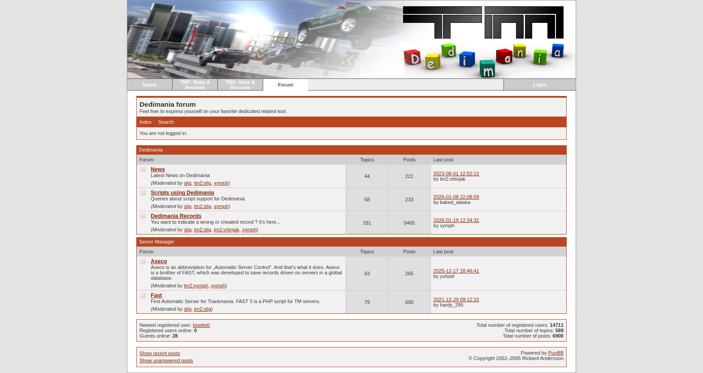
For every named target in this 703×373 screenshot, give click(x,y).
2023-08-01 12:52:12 (456, 173)
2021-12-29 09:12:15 (456, 299)
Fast (156, 295)
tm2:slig (202, 183)
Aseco (159, 261)
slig (187, 183)
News (158, 169)
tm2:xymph (196, 285)
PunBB (556, 353)
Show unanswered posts (166, 360)
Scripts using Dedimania (182, 193)
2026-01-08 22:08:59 (456, 197)
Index (145, 122)
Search (166, 122)
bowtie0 (201, 325)
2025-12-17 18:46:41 (456, 270)
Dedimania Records (176, 216)
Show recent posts (159, 353)
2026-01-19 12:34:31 (456, 220)
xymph (221, 183)
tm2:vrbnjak (226, 229)
